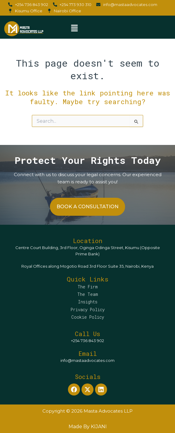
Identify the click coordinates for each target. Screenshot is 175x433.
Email (87, 353)
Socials (87, 376)
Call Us (87, 334)
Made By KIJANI (88, 426)
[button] (74, 28)
